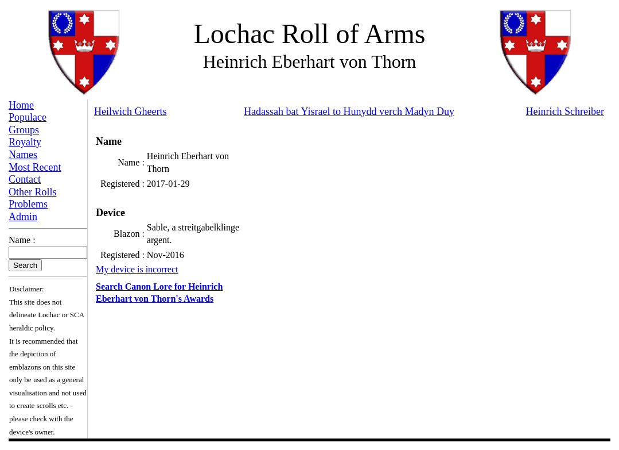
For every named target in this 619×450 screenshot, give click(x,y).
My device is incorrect (137, 269)
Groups (24, 130)
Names (23, 154)
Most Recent (35, 167)
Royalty (25, 142)
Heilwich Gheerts (130, 111)
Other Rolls (33, 192)
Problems (28, 204)
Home (21, 105)
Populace (27, 117)
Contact (25, 179)
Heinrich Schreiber (565, 111)
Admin (23, 216)
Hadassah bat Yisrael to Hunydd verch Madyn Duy (349, 111)
